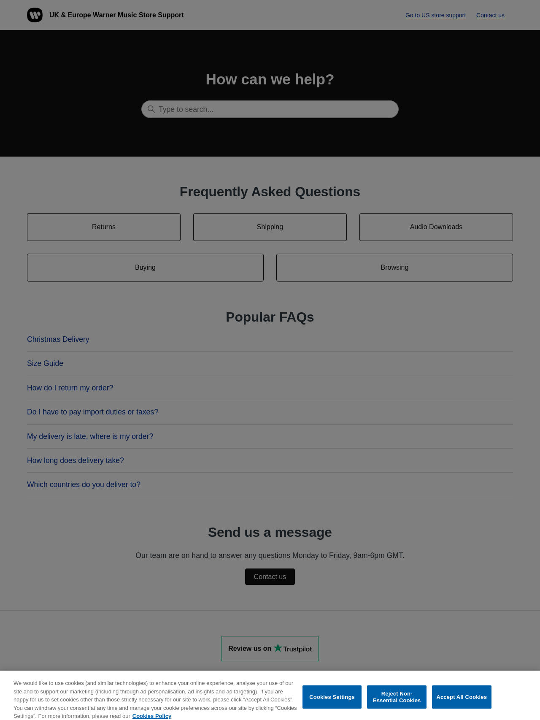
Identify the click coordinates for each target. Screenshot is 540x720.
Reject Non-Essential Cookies (397, 699)
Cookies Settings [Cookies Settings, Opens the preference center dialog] (332, 700)
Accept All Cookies (461, 700)
